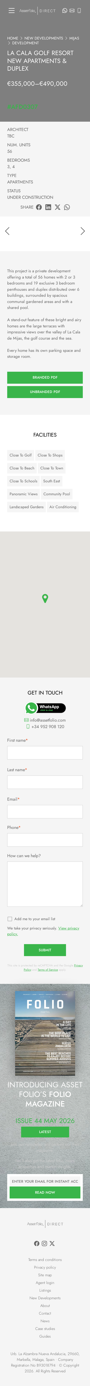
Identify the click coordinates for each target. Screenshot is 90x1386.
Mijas (74, 38)
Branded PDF (45, 377)
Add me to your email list (35, 919)
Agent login (45, 1282)
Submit (45, 950)
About (45, 1305)
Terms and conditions (45, 1259)
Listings (45, 1290)
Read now (45, 1192)
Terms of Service (48, 970)
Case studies (45, 1328)
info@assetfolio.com (45, 720)
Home (12, 38)
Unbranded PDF (45, 391)
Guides (45, 1336)
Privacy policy (45, 1267)
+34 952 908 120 (45, 727)
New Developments (43, 38)
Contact (45, 1313)
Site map (45, 1275)
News (45, 1321)
